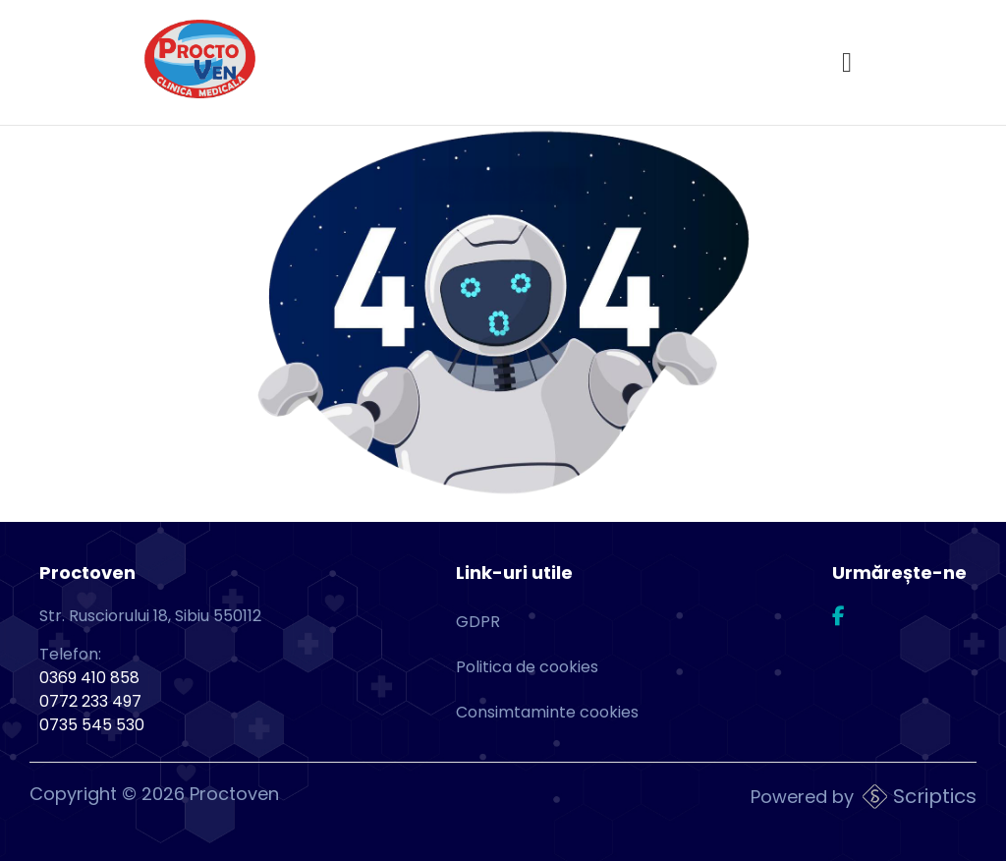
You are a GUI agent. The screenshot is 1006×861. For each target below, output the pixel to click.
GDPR (478, 621)
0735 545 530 (91, 725)
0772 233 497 (90, 701)
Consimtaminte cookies (547, 712)
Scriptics (935, 796)
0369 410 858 (89, 677)
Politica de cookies (527, 667)
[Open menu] (847, 63)
